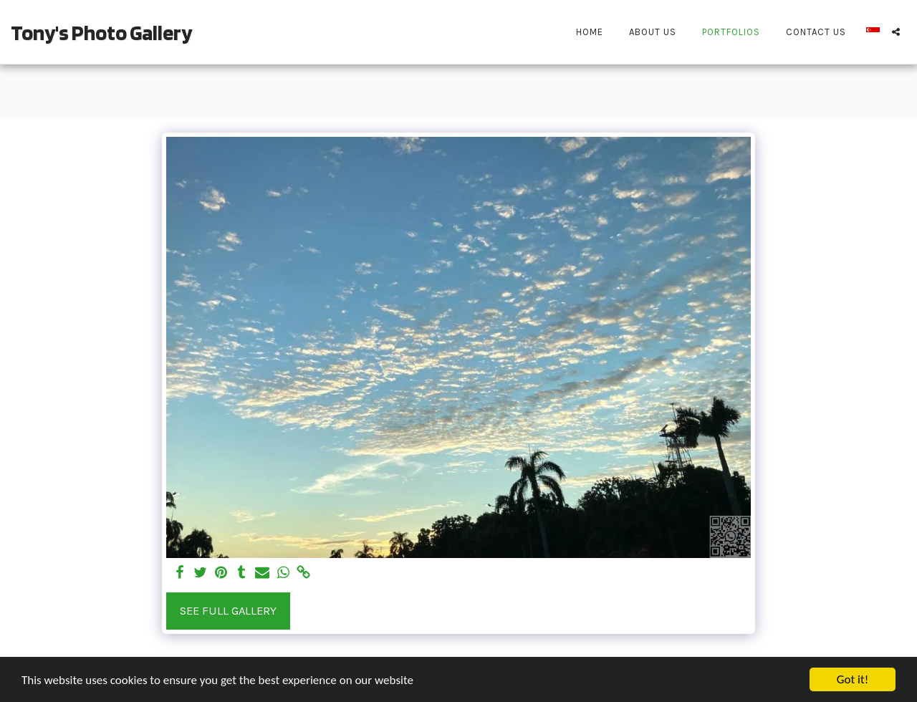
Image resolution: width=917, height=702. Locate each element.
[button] (896, 32)
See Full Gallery (228, 610)
